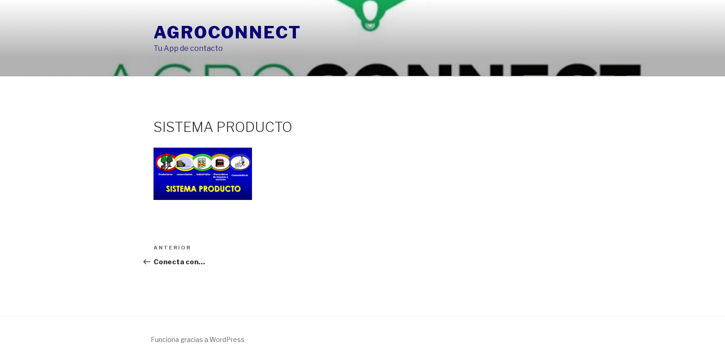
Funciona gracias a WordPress (198, 339)
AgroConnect (227, 32)
